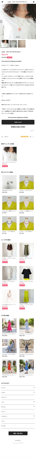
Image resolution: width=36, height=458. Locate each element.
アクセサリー (4, 416)
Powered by (18, 443)
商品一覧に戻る (18, 433)
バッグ (2, 421)
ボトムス (3, 407)
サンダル (3, 426)
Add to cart (18, 122)
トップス (3, 387)
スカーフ (3, 411)
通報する (32, 130)
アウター (3, 392)
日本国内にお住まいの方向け (18, 126)
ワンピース (4, 397)
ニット (2, 402)
